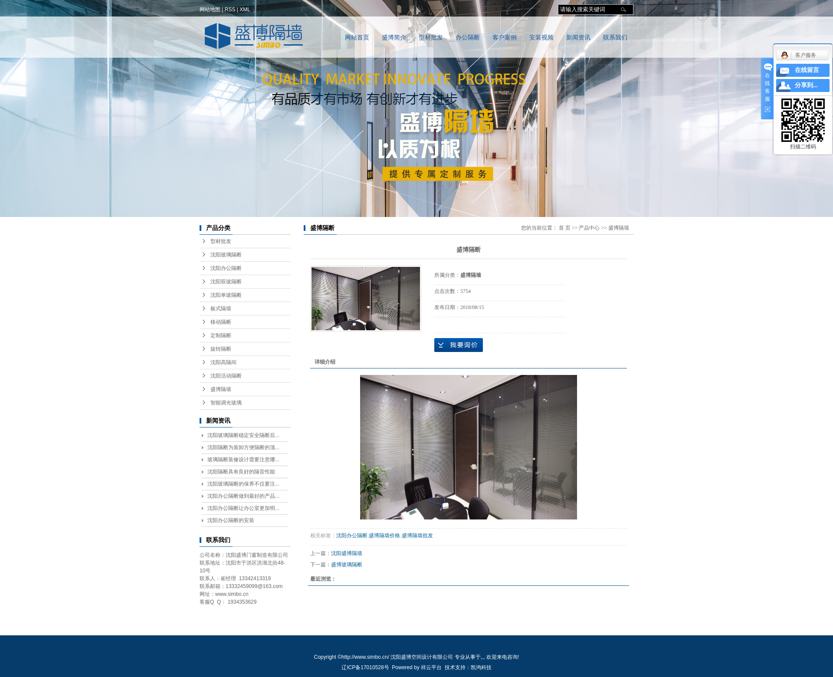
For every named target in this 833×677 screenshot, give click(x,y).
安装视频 (541, 37)
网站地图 (210, 10)
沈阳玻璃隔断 (226, 255)
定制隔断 (220, 335)
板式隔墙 (220, 309)
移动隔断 (220, 322)
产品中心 (589, 228)
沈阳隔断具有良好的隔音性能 (241, 472)
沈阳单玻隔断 (226, 295)
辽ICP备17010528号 (365, 667)
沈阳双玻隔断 (226, 282)
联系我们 (615, 37)
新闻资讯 (578, 37)
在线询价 (458, 345)
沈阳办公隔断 (226, 268)
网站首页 (357, 37)
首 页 (565, 228)
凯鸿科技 (481, 667)
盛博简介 (394, 37)
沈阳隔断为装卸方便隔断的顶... (243, 447)
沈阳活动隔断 (226, 376)
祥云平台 (431, 667)
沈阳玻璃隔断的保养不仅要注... (243, 484)
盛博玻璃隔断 (346, 565)
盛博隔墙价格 (384, 535)
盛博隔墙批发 (417, 535)
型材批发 (431, 37)
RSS (230, 10)
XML (244, 10)
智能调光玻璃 (226, 403)
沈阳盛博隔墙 (346, 553)
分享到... (806, 85)
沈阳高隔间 (223, 362)
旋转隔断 (220, 349)
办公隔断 (468, 37)
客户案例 (504, 37)
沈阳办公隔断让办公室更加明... (243, 508)
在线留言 (807, 70)
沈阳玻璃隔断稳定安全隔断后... (243, 435)
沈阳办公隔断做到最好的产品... (243, 496)
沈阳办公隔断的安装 (230, 520)
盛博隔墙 (220, 389)
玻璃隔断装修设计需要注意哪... (243, 460)
